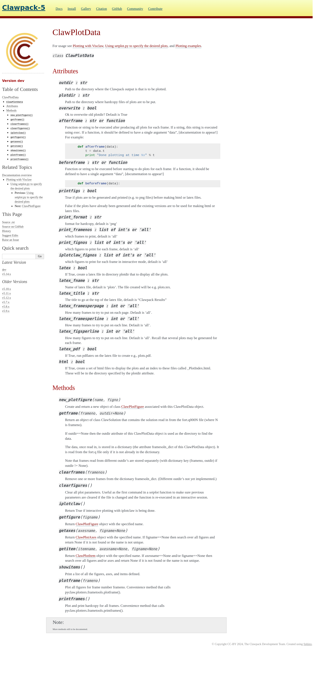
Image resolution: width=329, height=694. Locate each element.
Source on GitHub (13, 226)
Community (135, 8)
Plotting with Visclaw (19, 179)
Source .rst (8, 222)
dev (4, 269)
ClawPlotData (10, 97)
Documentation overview (17, 175)
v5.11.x (6, 293)
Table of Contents (20, 89)
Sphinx (307, 644)
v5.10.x (6, 289)
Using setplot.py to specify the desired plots (29, 197)
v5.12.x (6, 297)
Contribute (155, 8)
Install (72, 8)
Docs (59, 8)
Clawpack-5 (23, 8)
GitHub (117, 8)
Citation (101, 8)
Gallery (86, 8)
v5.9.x (5, 311)
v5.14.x (6, 274)
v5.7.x (5, 302)
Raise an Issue (10, 239)
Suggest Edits (10, 235)
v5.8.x (5, 306)
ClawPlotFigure (31, 206)
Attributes (12, 106)
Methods (11, 110)
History (6, 231)
